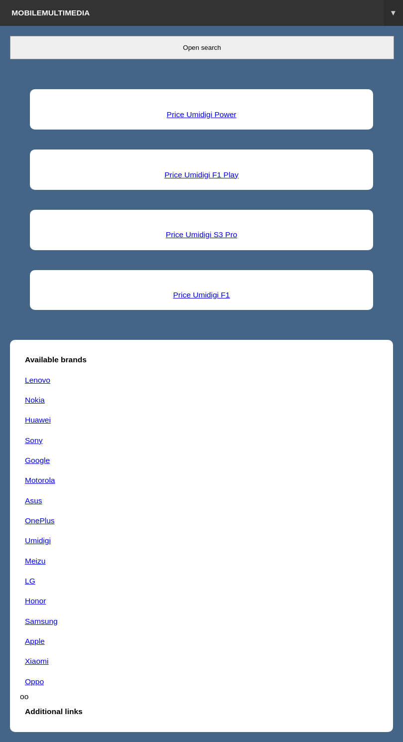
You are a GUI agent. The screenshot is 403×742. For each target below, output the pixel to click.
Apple (35, 641)
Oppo (34, 681)
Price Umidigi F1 (201, 295)
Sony (33, 440)
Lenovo (37, 380)
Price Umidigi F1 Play (201, 174)
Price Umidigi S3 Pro (201, 234)
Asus (33, 500)
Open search (202, 47)
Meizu (35, 561)
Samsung (41, 621)
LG (30, 581)
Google (37, 460)
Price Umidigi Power (202, 114)
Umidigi (38, 540)
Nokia (35, 400)
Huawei (38, 420)
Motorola (40, 480)
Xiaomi (37, 661)
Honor (35, 600)
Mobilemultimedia (207, 12)
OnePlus (40, 520)
